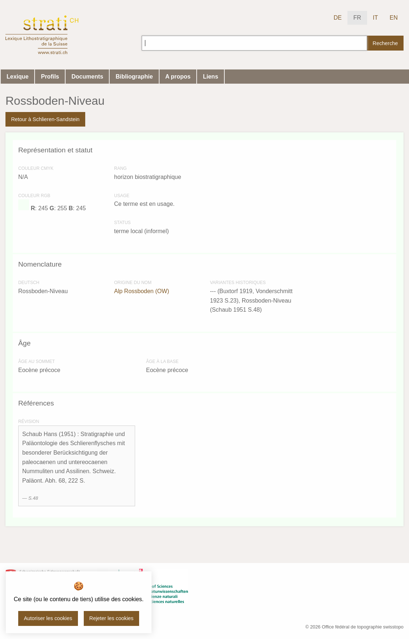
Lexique (17, 76)
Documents (87, 76)
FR (357, 18)
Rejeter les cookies (111, 618)
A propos (178, 76)
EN (394, 18)
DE (338, 18)
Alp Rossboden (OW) (141, 291)
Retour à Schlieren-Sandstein (45, 119)
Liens (210, 76)
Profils (50, 76)
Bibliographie (134, 76)
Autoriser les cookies (48, 618)
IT (375, 18)
